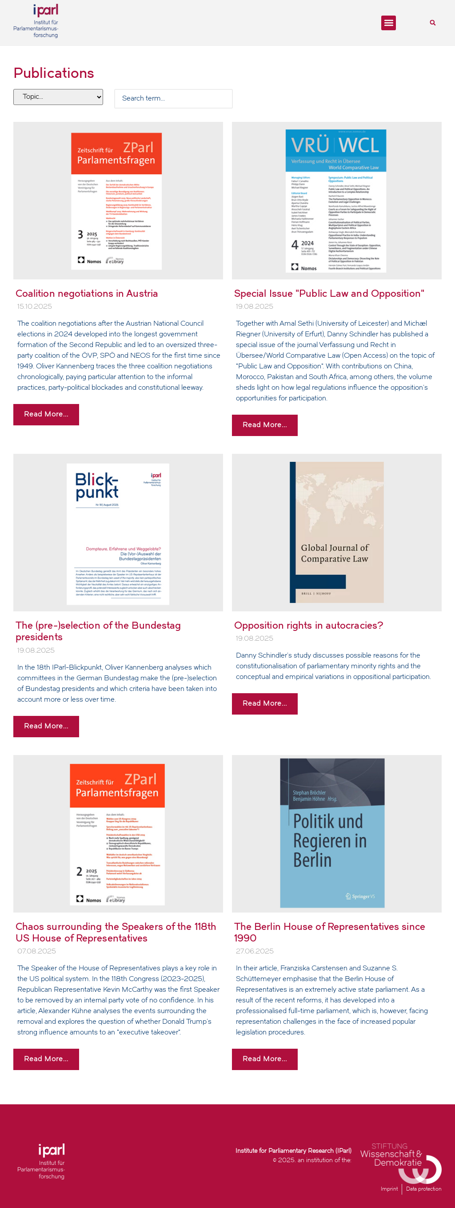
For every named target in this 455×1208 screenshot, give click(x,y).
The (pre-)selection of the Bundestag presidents (98, 631)
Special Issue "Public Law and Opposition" (329, 293)
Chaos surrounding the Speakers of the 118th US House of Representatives (116, 932)
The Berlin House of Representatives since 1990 (329, 932)
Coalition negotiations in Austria (87, 293)
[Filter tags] (58, 97)
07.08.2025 (36, 951)
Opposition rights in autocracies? (308, 625)
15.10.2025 (34, 307)
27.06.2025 (255, 951)
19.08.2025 (254, 307)
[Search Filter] (173, 99)
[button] (388, 23)
